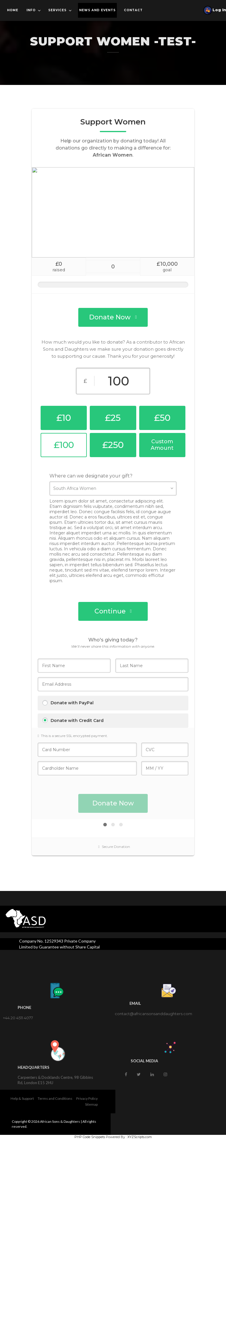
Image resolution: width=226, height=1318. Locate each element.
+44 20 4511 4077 (18, 1017)
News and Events (97, 10)
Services (60, 10)
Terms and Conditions (55, 1098)
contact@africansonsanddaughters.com (153, 1013)
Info (33, 10)
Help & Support (22, 1098)
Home (12, 10)
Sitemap (91, 1104)
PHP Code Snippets (89, 1137)
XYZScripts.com (139, 1137)
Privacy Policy (87, 1098)
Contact (133, 10)
